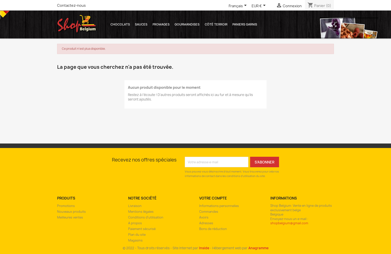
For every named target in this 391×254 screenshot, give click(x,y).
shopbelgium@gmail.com (289, 223)
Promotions (66, 206)
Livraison (135, 206)
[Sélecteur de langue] (238, 6)
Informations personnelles (219, 206)
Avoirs (203, 217)
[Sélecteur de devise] (259, 6)
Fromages (161, 24)
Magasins (135, 240)
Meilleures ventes (70, 217)
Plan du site (137, 234)
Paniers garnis (244, 24)
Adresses (206, 223)
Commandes (208, 212)
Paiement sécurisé (142, 229)
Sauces (141, 24)
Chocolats (120, 24)
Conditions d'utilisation (145, 217)
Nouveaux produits (71, 212)
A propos (135, 223)
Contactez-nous (71, 5)
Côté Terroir (216, 24)
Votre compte (213, 198)
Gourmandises (187, 24)
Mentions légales (141, 212)
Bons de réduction (213, 229)
